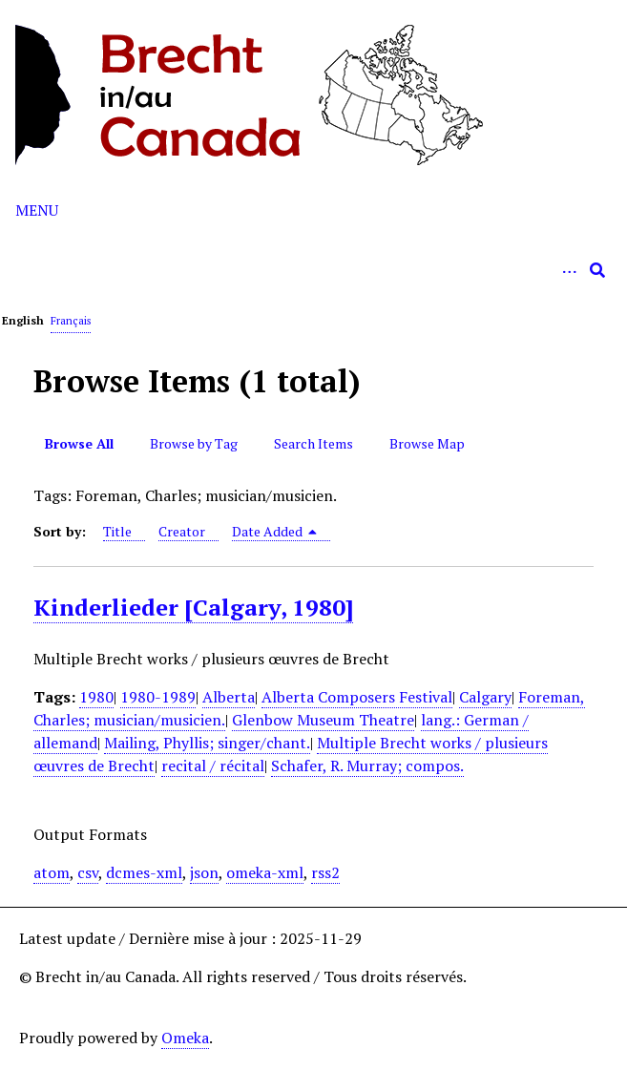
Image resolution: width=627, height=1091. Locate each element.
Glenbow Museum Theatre (323, 719)
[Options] (568, 270)
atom (51, 872)
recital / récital (212, 765)
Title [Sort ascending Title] (117, 531)
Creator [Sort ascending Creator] (181, 531)
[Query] (313, 270)
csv (87, 872)
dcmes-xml (144, 872)
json (204, 872)
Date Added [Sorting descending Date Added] (275, 531)
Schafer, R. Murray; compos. (367, 765)
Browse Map (427, 443)
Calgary (485, 696)
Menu (36, 209)
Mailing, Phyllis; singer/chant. (207, 742)
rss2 (325, 872)
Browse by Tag (194, 443)
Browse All (79, 443)
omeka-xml (264, 872)
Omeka (185, 1037)
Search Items (313, 443)
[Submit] (597, 270)
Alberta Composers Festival (356, 696)
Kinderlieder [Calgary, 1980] (193, 607)
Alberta (228, 696)
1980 (96, 696)
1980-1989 (158, 696)
